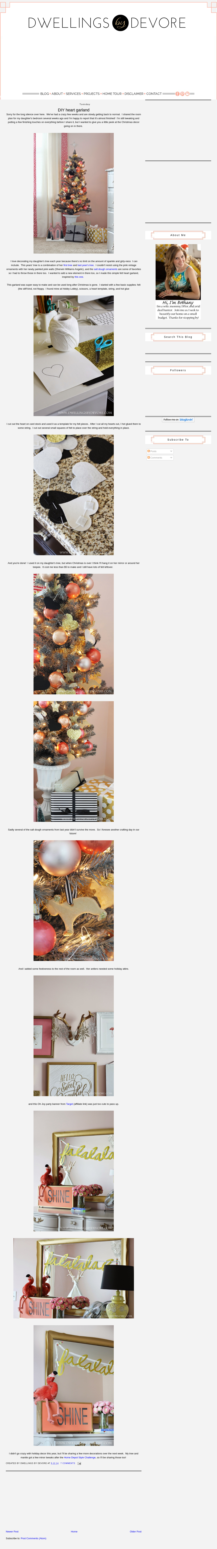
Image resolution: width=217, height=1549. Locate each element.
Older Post (135, 1531)
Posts (152, 451)
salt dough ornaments (105, 269)
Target (69, 1104)
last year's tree (86, 265)
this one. (79, 276)
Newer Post (12, 1531)
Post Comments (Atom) (33, 1538)
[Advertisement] (108, 62)
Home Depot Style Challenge (80, 1457)
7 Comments (67, 1463)
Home (74, 1531)
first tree (67, 265)
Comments (154, 457)
